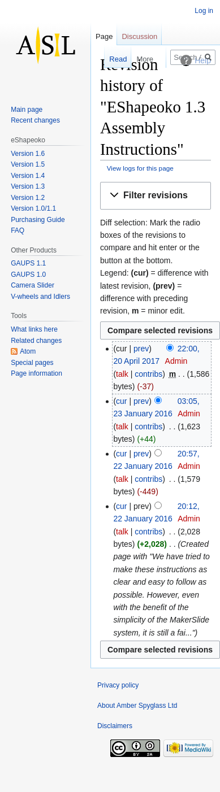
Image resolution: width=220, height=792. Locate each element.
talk (122, 373)
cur (121, 401)
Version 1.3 (28, 186)
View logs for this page (140, 168)
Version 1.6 (28, 154)
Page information (36, 373)
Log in (204, 11)
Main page (26, 110)
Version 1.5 (28, 164)
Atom (28, 351)
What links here (34, 329)
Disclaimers (114, 726)
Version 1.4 (28, 176)
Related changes (36, 341)
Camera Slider (32, 285)
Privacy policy (118, 685)
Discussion (139, 36)
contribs (148, 373)
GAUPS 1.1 (28, 263)
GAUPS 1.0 (28, 274)
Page (104, 36)
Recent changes (35, 120)
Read (108, 59)
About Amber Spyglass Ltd (137, 706)
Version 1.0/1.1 (33, 208)
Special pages (32, 363)
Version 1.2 (28, 198)
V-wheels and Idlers (40, 297)
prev (141, 348)
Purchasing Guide (37, 220)
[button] (155, 196)
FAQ (17, 230)
